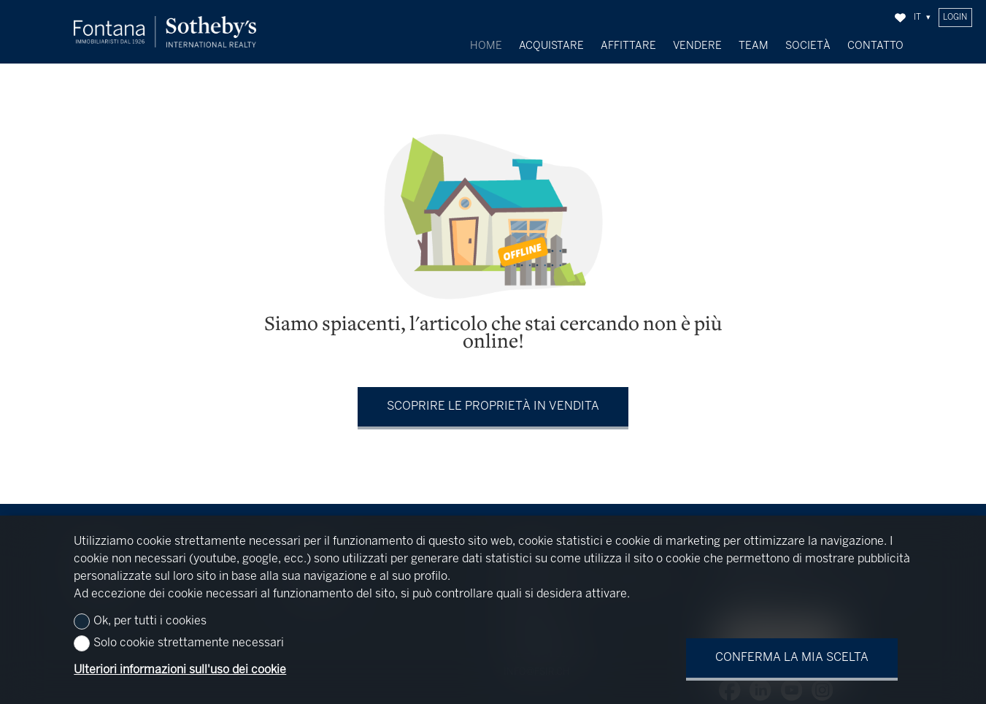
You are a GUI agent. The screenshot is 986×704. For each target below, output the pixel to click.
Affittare (628, 46)
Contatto (875, 46)
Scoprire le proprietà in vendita (493, 402)
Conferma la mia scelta (791, 657)
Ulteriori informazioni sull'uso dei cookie (180, 670)
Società (808, 46)
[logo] (165, 31)
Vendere (697, 46)
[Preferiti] (900, 17)
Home (486, 46)
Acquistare (551, 46)
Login (955, 17)
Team (754, 46)
